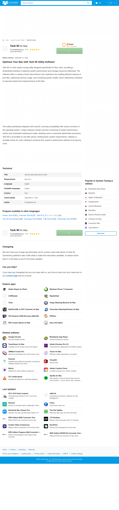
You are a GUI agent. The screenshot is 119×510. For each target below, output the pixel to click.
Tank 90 (19, 45)
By (17, 49)
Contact (13, 450)
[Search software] (88, 3)
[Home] (3, 40)
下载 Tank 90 (48, 219)
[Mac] (7, 40)
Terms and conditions (10, 454)
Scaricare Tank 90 (26, 215)
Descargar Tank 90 (31, 219)
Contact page (12, 276)
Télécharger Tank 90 (65, 219)
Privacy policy (39, 454)
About (5, 450)
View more (100, 233)
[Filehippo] (10, 3)
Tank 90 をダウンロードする (47, 215)
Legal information (53, 454)
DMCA (65, 454)
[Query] (56, 3)
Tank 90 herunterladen (11, 219)
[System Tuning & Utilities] (17, 40)
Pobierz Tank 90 (8, 215)
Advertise (22, 450)
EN (113, 3)
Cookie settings (76, 454)
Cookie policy (26, 454)
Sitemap (31, 450)
